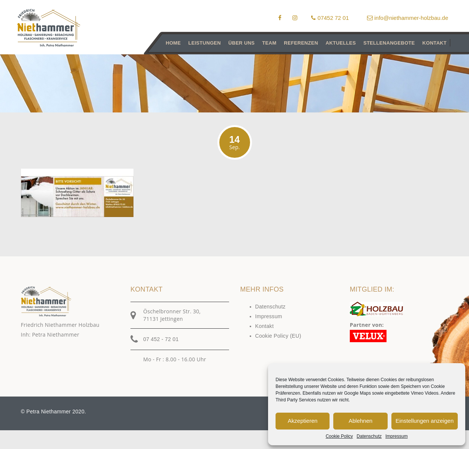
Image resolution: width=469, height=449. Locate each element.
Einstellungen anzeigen (425, 421)
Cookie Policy (339, 436)
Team (269, 43)
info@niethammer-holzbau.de (407, 18)
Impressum (396, 436)
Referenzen (301, 43)
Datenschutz (369, 436)
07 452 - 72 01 (161, 339)
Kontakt (434, 43)
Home (173, 43)
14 (234, 142)
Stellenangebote (389, 43)
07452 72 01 (330, 18)
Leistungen (204, 43)
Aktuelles (340, 43)
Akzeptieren (303, 421)
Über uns (241, 43)
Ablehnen (360, 421)
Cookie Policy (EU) (278, 336)
